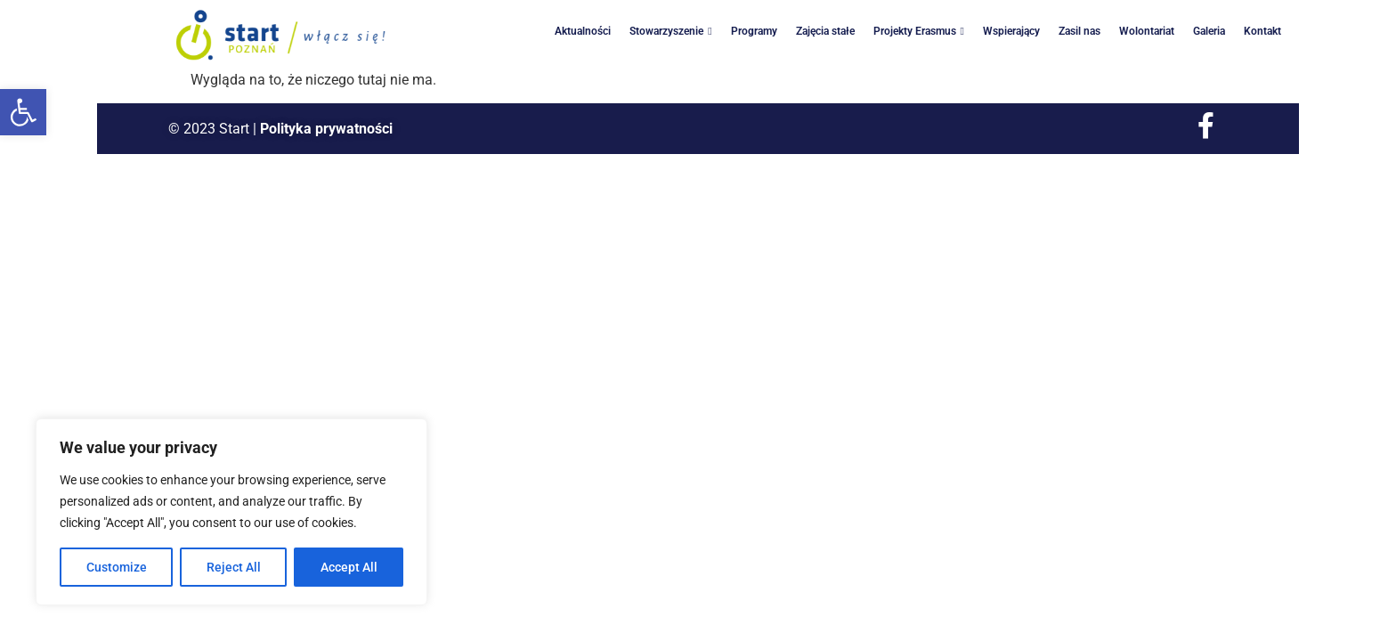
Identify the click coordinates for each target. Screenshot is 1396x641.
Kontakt (1262, 31)
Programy (754, 31)
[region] (231, 511)
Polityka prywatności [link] (326, 128)
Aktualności (583, 31)
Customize (116, 567)
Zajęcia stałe (825, 31)
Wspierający (1011, 31)
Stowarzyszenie (670, 31)
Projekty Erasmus (918, 31)
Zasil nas (1079, 31)
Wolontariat (1146, 31)
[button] (23, 112)
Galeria (1209, 31)
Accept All (349, 567)
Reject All (234, 567)
